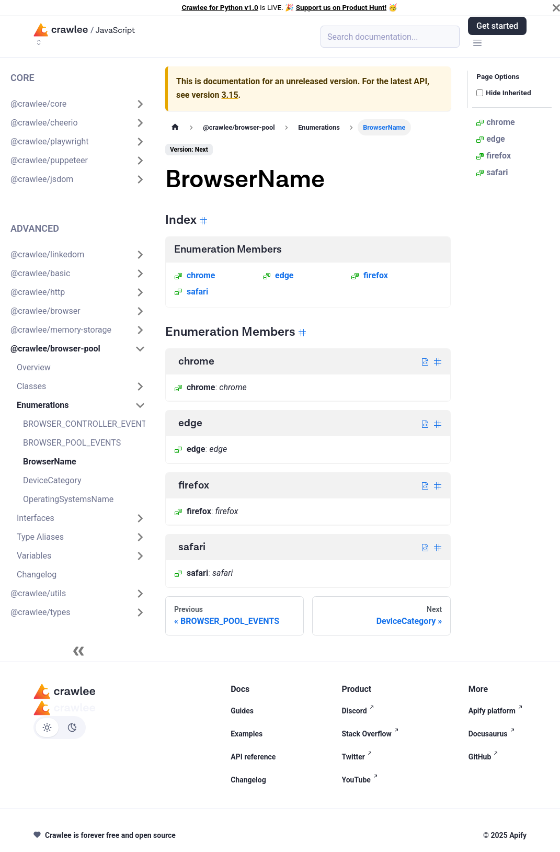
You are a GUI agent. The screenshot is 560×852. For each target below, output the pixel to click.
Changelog (248, 780)
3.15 (229, 95)
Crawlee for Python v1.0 (219, 7)
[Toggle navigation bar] (477, 43)
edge (277, 275)
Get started (497, 26)
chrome (194, 275)
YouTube (361, 780)
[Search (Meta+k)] (390, 37)
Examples (246, 734)
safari (191, 292)
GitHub (485, 757)
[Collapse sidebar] (78, 651)
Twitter (358, 757)
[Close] (556, 8)
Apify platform (497, 711)
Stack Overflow (371, 734)
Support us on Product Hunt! (341, 7)
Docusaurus (493, 734)
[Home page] (175, 127)
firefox (369, 275)
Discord (359, 711)
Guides (242, 711)
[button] (78, 104)
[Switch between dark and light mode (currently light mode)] (59, 727)
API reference (253, 757)
